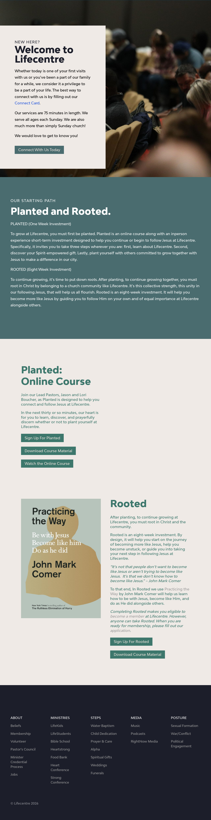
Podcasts (138, 734)
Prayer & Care (101, 741)
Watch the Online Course (47, 463)
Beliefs (16, 726)
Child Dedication (104, 734)
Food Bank (59, 757)
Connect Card (27, 103)
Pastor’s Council (23, 749)
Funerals (97, 773)
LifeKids (57, 726)
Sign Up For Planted (42, 438)
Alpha (95, 749)
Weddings (99, 765)
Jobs (14, 774)
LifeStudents (61, 734)
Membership (21, 734)
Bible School (60, 741)
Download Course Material (48, 451)
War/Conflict (181, 734)
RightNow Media (144, 741)
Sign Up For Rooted (131, 641)
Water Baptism (102, 726)
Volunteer (18, 741)
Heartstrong (60, 749)
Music (135, 726)
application (120, 630)
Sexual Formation (184, 726)
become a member (127, 616)
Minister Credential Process (19, 762)
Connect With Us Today (39, 150)
